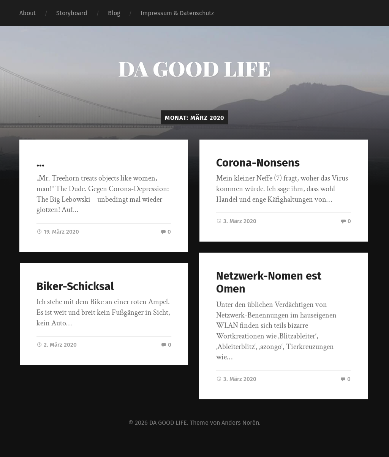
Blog (114, 13)
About (27, 13)
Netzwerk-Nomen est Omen (263, 283)
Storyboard (71, 13)
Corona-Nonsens (258, 163)
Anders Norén (240, 422)
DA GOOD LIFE (194, 68)
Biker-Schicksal (80, 286)
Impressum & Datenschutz (177, 13)
